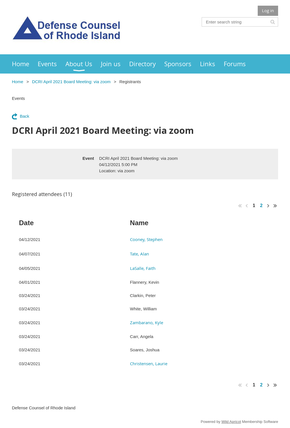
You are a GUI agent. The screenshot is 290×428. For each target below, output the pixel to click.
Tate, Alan (139, 254)
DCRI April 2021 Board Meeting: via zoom (71, 81)
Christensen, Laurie (148, 363)
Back (24, 116)
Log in (268, 10)
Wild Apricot (231, 422)
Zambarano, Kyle (146, 322)
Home (17, 81)
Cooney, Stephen (146, 239)
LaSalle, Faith (142, 268)
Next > (268, 205)
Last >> (275, 205)
